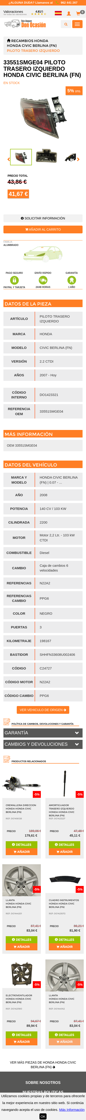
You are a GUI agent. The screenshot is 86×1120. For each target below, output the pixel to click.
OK (43, 1116)
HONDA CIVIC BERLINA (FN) (32, 45)
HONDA (41, 41)
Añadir (22, 852)
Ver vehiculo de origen (43, 710)
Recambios (22, 41)
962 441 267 (69, 2)
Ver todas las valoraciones (15, 14)
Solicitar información (43, 218)
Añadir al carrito (43, 229)
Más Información (72, 1110)
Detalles (21, 844)
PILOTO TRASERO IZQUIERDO (33, 50)
